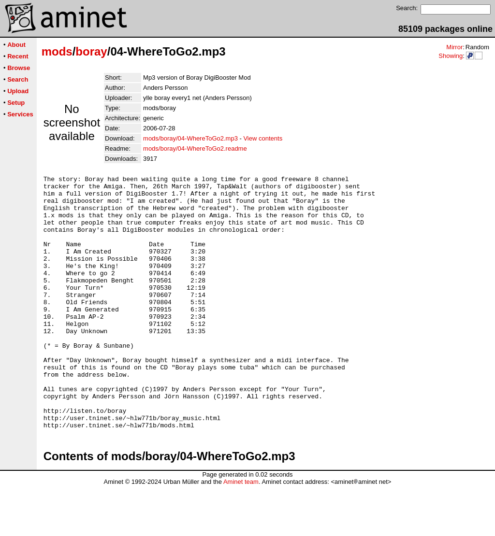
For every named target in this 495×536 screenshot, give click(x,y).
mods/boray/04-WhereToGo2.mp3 (190, 138)
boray (91, 51)
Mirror (454, 47)
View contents (262, 138)
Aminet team (241, 532)
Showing (450, 55)
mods (57, 51)
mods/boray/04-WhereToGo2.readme (195, 148)
